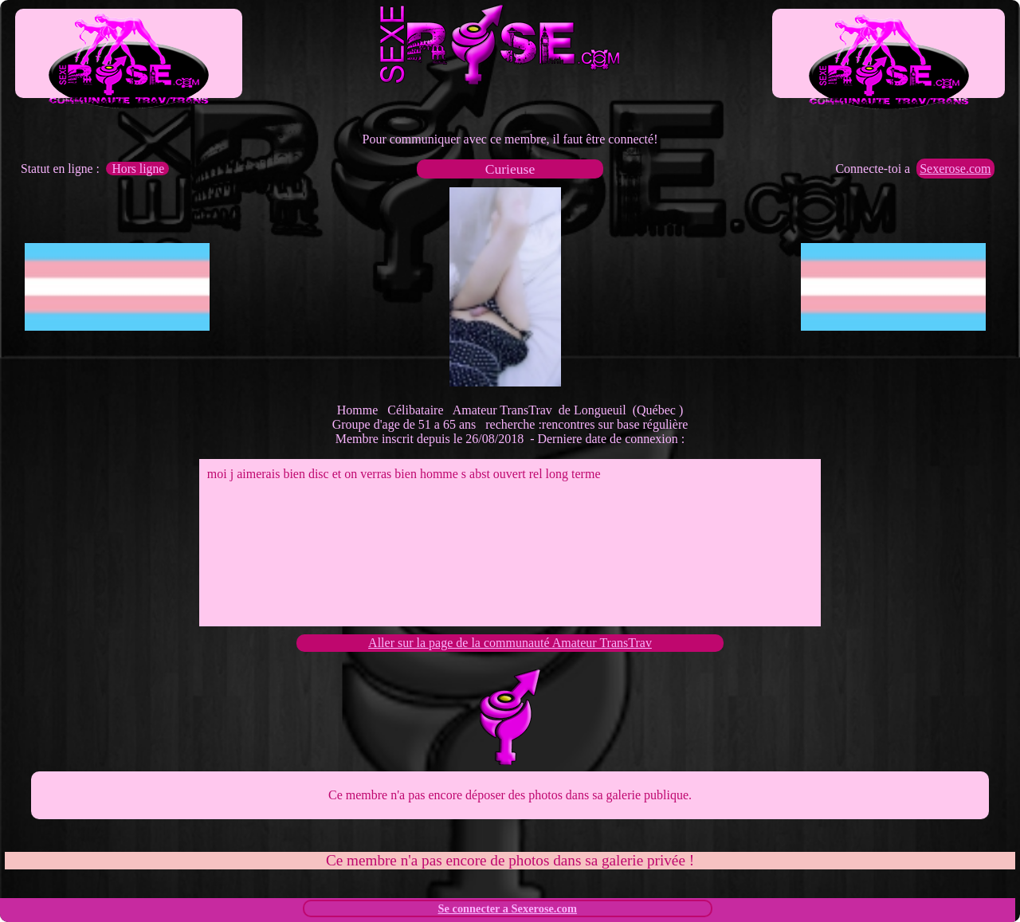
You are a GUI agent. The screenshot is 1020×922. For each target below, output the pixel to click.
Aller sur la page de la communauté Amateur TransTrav (510, 642)
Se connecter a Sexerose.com (508, 908)
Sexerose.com (955, 168)
